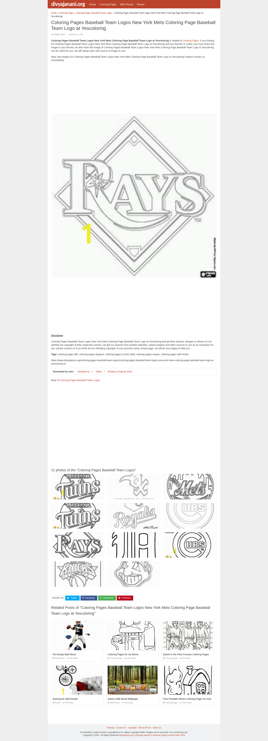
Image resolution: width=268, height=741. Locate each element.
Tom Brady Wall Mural (64, 654)
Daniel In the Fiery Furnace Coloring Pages (186, 654)
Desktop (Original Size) (120, 371)
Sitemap (110, 728)
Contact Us (121, 728)
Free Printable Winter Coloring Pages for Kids (187, 699)
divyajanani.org (68, 4)
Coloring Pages (108, 4)
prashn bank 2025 (177, 735)
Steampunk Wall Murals (65, 699)
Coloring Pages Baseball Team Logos (80, 380)
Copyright (132, 728)
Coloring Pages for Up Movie (123, 654)
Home (92, 4)
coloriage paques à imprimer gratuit (151, 735)
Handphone (83, 371)
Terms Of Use (144, 728)
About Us (157, 728)
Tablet (98, 371)
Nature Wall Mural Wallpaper (123, 699)
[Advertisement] (134, 88)
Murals (141, 4)
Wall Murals (126, 4)
